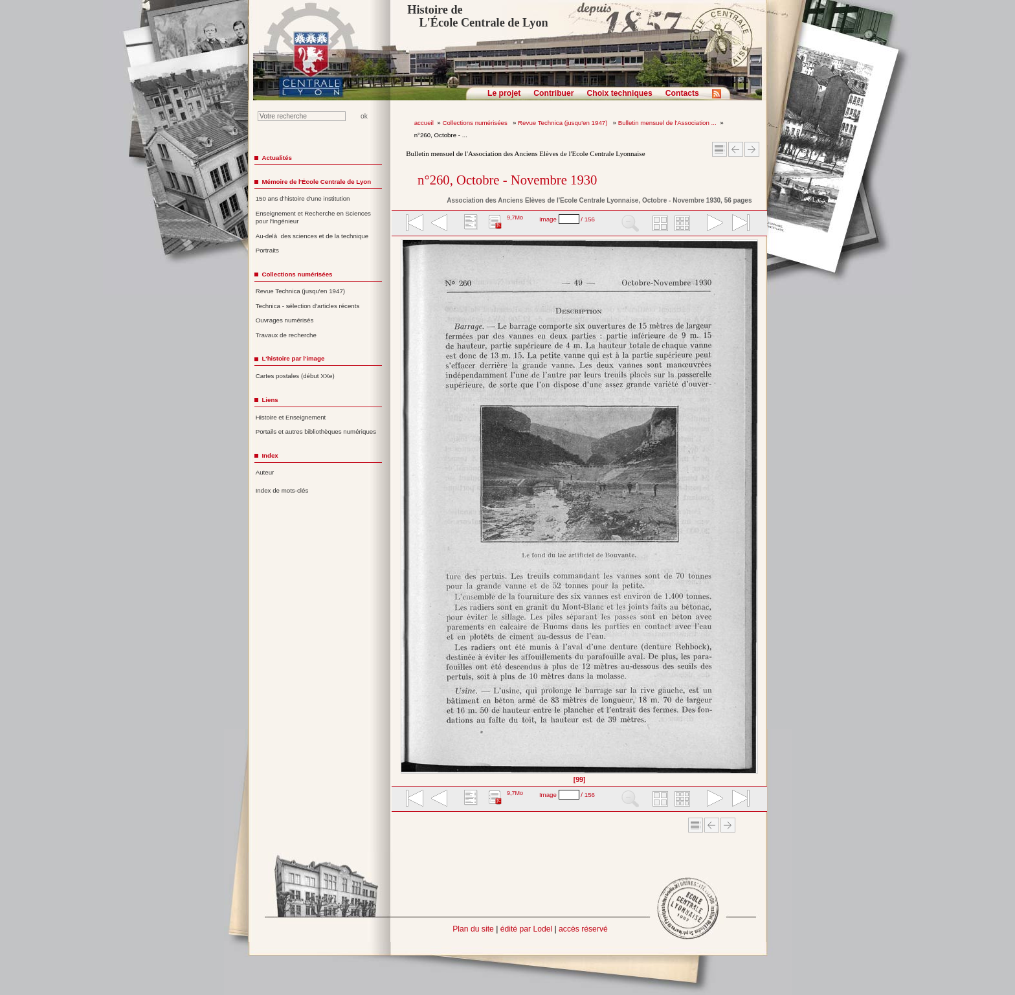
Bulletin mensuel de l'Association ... (667, 122)
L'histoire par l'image (293, 358)
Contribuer (553, 93)
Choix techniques (619, 93)
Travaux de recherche (286, 335)
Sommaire (719, 149)
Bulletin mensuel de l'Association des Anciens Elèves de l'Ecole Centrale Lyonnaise (525, 153)
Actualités (276, 157)
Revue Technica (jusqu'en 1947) (563, 122)
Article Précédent (735, 149)
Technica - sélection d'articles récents (308, 305)
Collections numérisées (475, 122)
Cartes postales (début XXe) (295, 375)
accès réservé (583, 929)
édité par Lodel (526, 929)
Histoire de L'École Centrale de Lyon (477, 16)
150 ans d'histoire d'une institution (303, 198)
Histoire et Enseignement (291, 417)
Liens (270, 399)
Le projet (503, 93)
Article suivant (751, 149)
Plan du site (473, 929)
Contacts (682, 93)
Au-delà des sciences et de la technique (312, 236)
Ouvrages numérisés (285, 320)
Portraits (267, 250)
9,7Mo (515, 217)
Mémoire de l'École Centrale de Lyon (316, 181)
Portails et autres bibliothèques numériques (316, 431)
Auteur (265, 472)
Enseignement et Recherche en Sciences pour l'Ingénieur (313, 217)
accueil (424, 122)
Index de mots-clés (282, 490)
